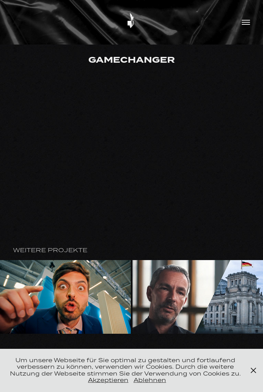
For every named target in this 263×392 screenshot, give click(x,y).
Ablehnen (150, 380)
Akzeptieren (108, 380)
